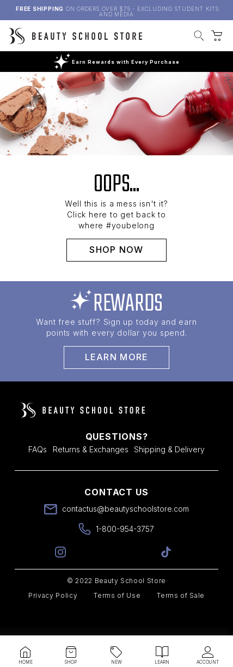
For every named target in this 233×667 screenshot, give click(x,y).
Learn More (117, 380)
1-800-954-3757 (125, 552)
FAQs (37, 473)
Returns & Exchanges (90, 473)
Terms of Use (117, 619)
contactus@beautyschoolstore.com (125, 532)
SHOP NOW (116, 273)
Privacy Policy (52, 619)
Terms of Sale (181, 619)
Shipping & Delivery (169, 473)
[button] (199, 37)
